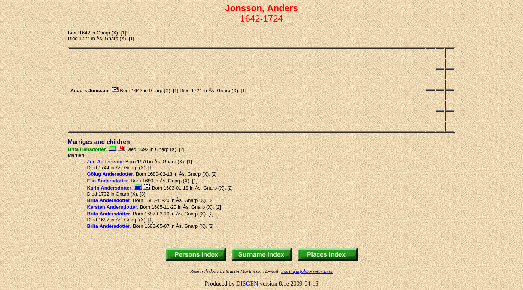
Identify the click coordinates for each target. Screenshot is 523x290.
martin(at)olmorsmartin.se (307, 271)
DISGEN (247, 283)
